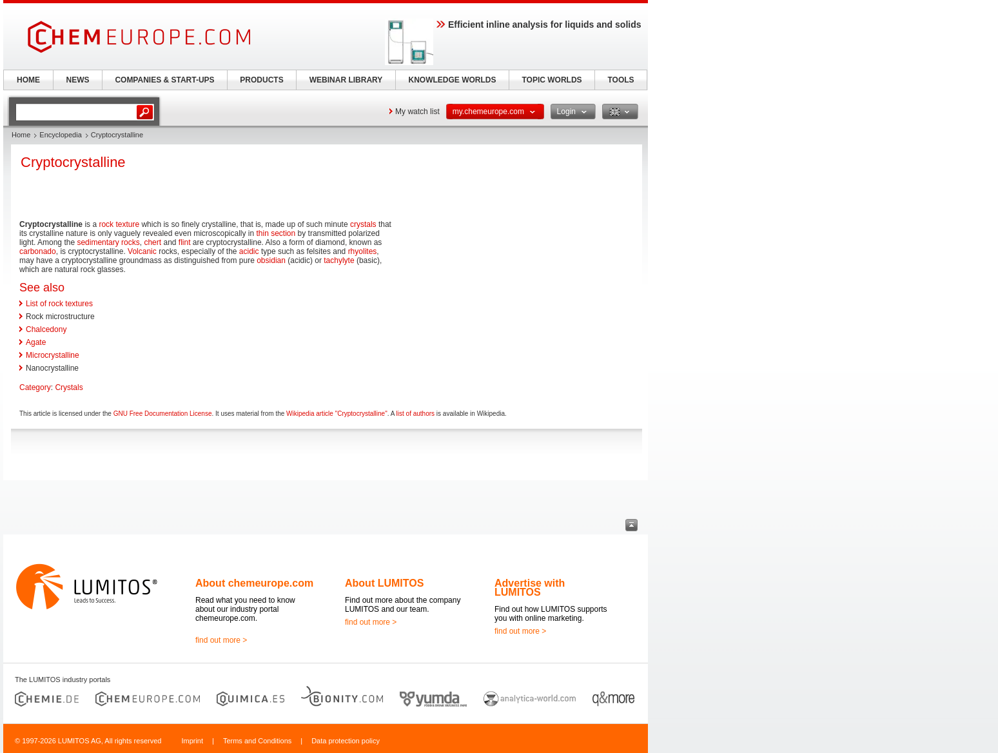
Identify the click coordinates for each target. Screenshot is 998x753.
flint (185, 242)
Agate (36, 342)
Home (21, 135)
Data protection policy (345, 741)
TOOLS (620, 79)
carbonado (37, 251)
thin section (276, 233)
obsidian (271, 260)
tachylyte (339, 260)
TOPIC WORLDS (552, 79)
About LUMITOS (384, 583)
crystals (363, 224)
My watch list (417, 111)
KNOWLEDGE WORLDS (452, 79)
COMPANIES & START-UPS (164, 79)
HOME (28, 79)
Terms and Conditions (257, 741)
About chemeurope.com (254, 583)
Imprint (192, 741)
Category (35, 387)
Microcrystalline (52, 355)
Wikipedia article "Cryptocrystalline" (336, 413)
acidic (249, 251)
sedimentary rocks (108, 242)
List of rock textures (59, 303)
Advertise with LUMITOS (529, 588)
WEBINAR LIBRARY (346, 79)
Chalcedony (46, 329)
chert (152, 242)
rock (106, 224)
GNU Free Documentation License (162, 413)
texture (127, 224)
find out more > (221, 640)
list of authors (415, 413)
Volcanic (142, 251)
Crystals (69, 387)
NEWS (78, 79)
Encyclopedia (60, 135)
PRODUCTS (261, 79)
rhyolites (362, 251)
